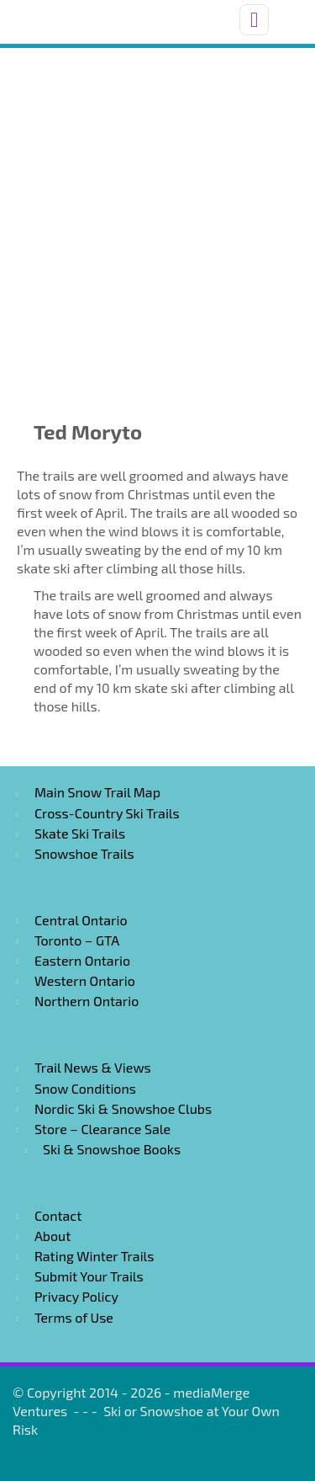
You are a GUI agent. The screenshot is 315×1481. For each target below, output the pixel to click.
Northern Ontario (86, 1001)
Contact (57, 1215)
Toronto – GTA (76, 940)
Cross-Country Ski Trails (107, 813)
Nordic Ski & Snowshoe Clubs (123, 1108)
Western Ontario (84, 980)
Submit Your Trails (89, 1276)
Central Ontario (81, 920)
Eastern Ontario (82, 960)
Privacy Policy (76, 1296)
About (52, 1236)
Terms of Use (73, 1317)
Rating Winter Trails (94, 1256)
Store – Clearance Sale (102, 1129)
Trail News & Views (92, 1067)
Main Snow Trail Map (97, 792)
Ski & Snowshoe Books (112, 1149)
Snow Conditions (85, 1088)
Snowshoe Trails (84, 853)
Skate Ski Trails (79, 833)
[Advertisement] (157, 214)
